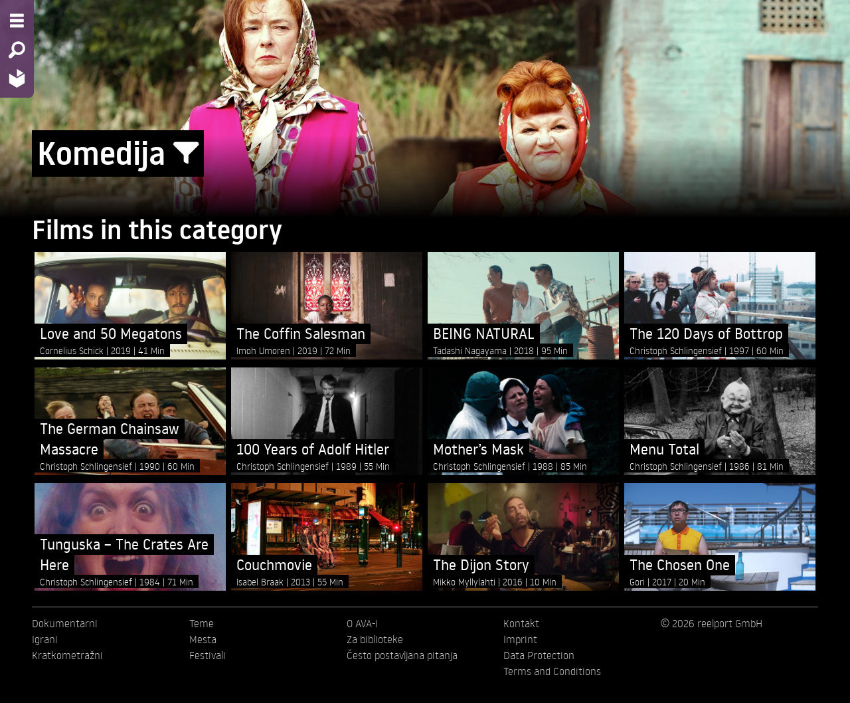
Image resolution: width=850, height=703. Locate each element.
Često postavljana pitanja (402, 655)
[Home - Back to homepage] (17, 78)
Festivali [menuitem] (207, 655)
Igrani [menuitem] (45, 639)
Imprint (520, 639)
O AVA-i (362, 623)
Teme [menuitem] (201, 623)
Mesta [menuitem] (202, 639)
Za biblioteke (375, 639)
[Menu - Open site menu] (17, 20)
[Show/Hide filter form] (186, 153)
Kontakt (521, 623)
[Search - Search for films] (17, 49)
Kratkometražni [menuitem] (67, 655)
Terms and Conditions (552, 671)
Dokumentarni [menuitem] (65, 623)
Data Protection (538, 655)
